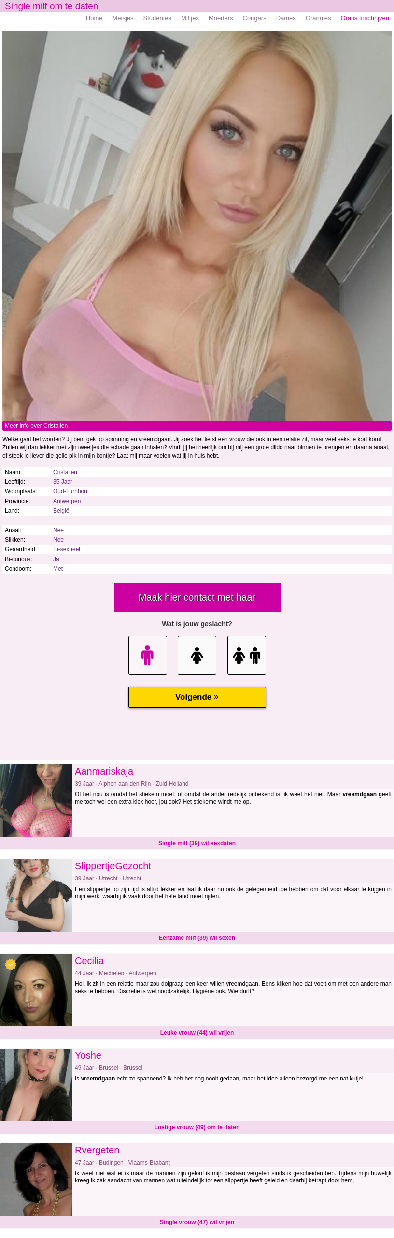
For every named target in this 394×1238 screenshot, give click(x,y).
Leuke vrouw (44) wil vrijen (197, 1032)
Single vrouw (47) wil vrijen (197, 1222)
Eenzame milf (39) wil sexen (197, 938)
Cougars (255, 18)
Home (94, 18)
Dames (286, 18)
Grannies (318, 18)
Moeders (221, 18)
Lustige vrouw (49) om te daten (197, 1127)
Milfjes (190, 18)
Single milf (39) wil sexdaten (197, 843)
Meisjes (122, 18)
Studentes (157, 18)
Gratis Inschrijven (365, 18)
